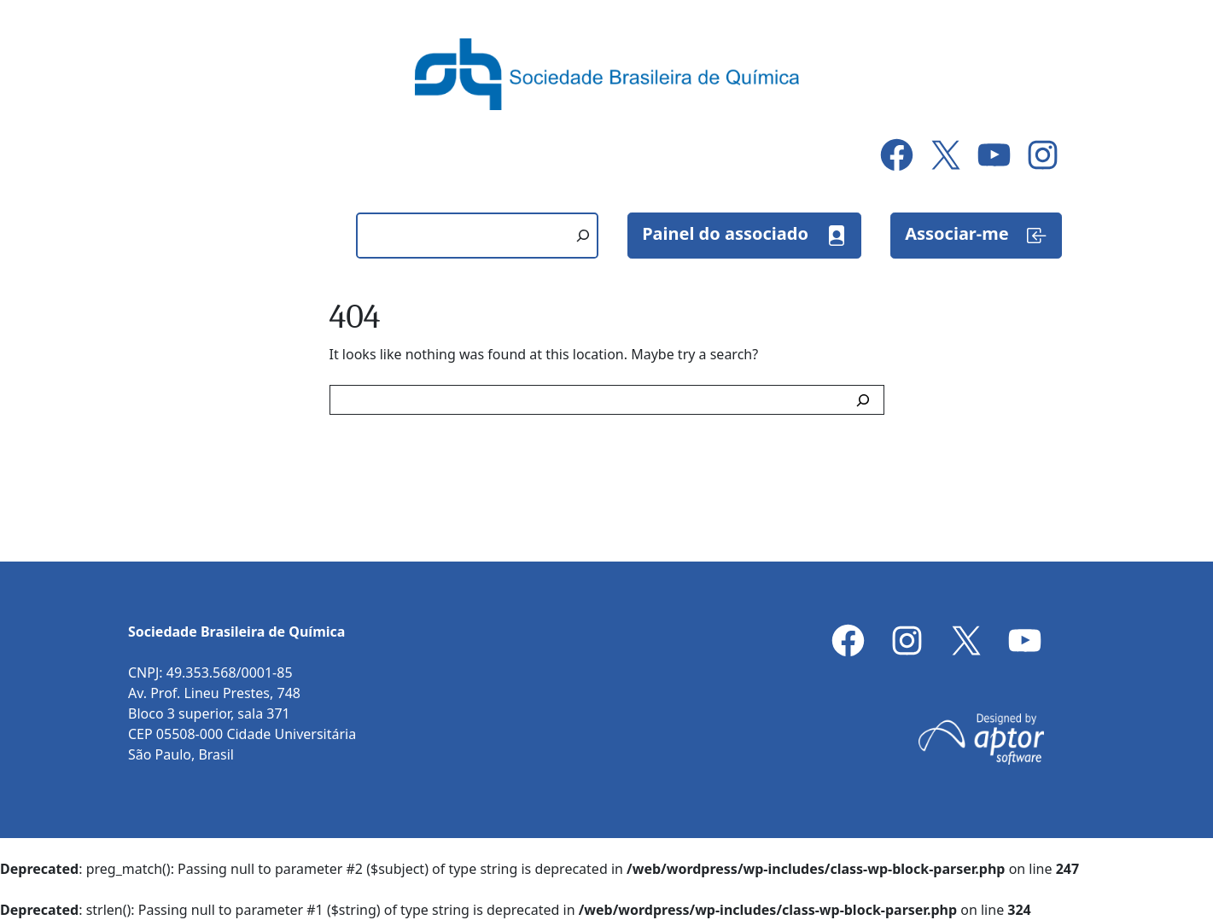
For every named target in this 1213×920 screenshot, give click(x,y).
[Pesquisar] (583, 235)
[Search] (866, 400)
